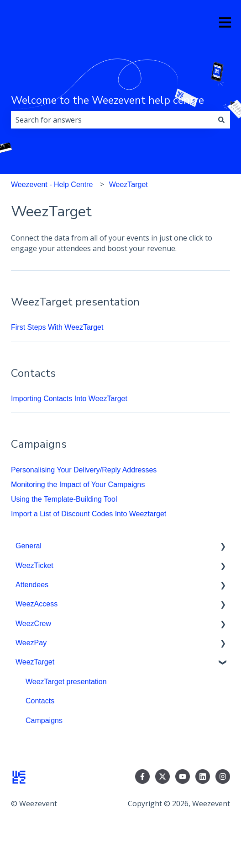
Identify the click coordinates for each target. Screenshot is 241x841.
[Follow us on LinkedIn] (202, 776)
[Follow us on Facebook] (142, 776)
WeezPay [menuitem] (31, 643)
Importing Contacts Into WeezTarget (69, 398)
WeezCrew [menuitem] (33, 623)
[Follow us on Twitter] (162, 776)
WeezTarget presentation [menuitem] (66, 682)
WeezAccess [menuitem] (37, 604)
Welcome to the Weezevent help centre (107, 100)
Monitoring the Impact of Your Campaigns (78, 484)
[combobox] (112, 120)
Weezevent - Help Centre (52, 184)
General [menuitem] (29, 546)
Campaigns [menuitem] (44, 720)
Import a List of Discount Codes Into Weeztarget (88, 514)
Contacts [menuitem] (40, 701)
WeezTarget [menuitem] (35, 662)
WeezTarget (128, 184)
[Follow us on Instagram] (222, 776)
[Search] (221, 120)
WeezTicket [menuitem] (34, 565)
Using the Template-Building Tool (64, 499)
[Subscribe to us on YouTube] (182, 776)
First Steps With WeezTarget (57, 327)
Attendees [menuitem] (32, 585)
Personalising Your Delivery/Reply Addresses (84, 470)
